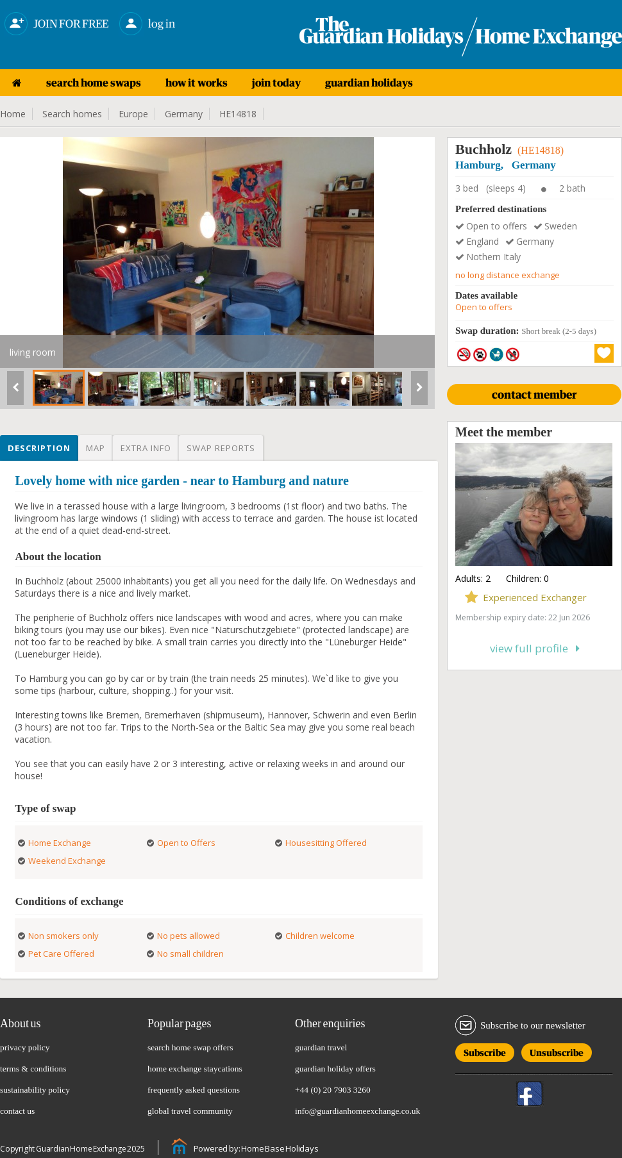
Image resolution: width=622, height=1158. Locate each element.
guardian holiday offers (335, 1068)
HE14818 (237, 114)
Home (13, 114)
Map (95, 448)
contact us (17, 1111)
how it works (196, 82)
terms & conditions (33, 1068)
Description (39, 448)
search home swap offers (190, 1047)
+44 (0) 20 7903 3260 (333, 1090)
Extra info (146, 448)
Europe (133, 114)
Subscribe (484, 1050)
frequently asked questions (193, 1090)
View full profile (535, 648)
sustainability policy (35, 1090)
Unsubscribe (556, 1050)
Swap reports (221, 448)
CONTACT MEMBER (534, 394)
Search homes (72, 114)
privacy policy (25, 1047)
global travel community (190, 1111)
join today (276, 82)
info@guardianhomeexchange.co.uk (357, 1111)
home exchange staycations (194, 1068)
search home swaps (93, 82)
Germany (184, 114)
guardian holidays (369, 82)
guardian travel (321, 1047)
